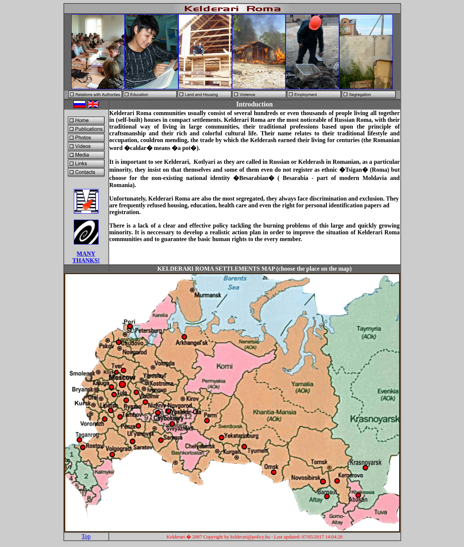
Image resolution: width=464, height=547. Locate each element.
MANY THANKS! (86, 257)
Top (86, 536)
